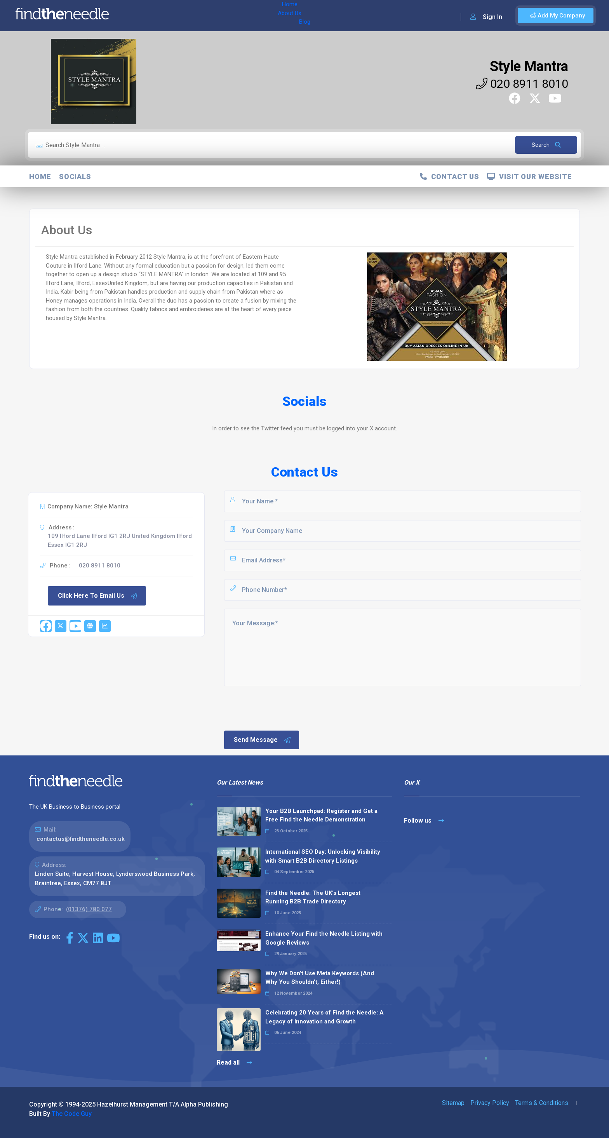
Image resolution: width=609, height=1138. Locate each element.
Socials (75, 176)
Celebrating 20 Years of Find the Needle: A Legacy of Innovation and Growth (324, 1017)
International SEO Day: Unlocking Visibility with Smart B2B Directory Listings (322, 856)
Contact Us (449, 176)
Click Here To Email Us (98, 596)
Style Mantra (529, 66)
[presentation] (282, 708)
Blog (194, 15)
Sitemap (453, 1103)
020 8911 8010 (522, 83)
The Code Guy (72, 1113)
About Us (166, 15)
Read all (234, 1062)
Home (137, 15)
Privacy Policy (489, 1103)
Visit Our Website (529, 176)
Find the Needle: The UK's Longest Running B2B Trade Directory (312, 897)
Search (546, 144)
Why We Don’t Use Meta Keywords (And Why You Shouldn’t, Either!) (319, 978)
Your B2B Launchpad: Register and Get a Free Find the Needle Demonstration (321, 815)
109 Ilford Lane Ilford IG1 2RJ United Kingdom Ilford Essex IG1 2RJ (120, 540)
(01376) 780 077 (89, 909)
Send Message (262, 740)
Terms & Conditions (541, 1103)
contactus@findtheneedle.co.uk (81, 838)
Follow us (424, 820)
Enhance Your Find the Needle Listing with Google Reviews (324, 938)
